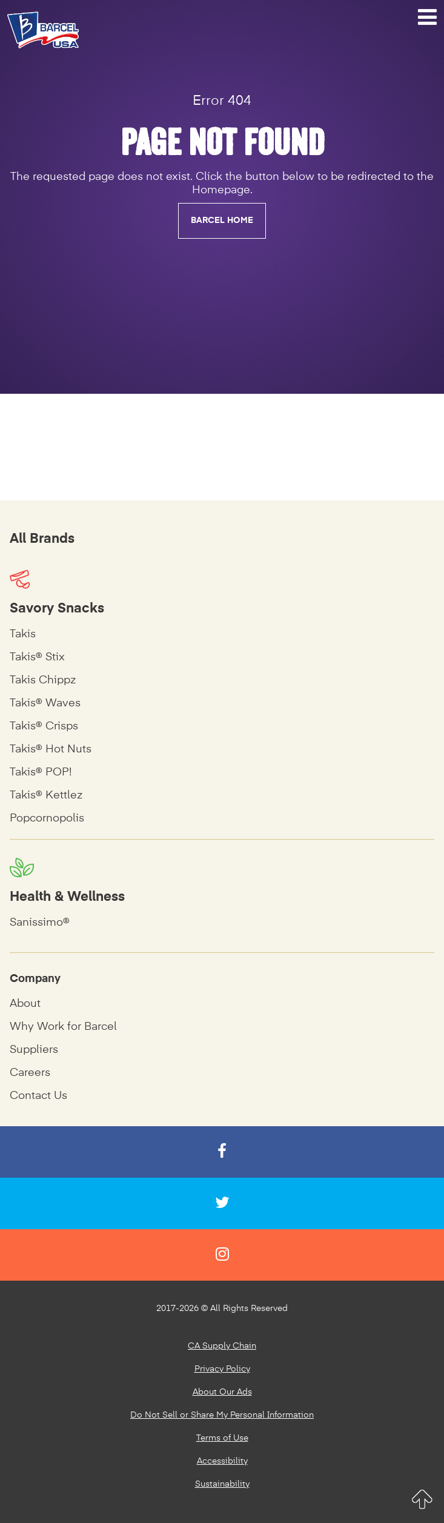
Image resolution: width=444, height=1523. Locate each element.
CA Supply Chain (222, 1346)
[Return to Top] (422, 1499)
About (25, 1003)
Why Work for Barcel (63, 1026)
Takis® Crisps (44, 726)
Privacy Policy (222, 1369)
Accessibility (222, 1461)
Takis (23, 634)
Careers (30, 1072)
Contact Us (38, 1095)
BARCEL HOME (222, 220)
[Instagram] (222, 1255)
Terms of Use (222, 1438)
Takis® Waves (45, 703)
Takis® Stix (37, 657)
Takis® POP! (40, 772)
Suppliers (34, 1049)
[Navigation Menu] (427, 17)
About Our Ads (222, 1392)
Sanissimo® (40, 922)
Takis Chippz (43, 680)
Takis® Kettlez (46, 795)
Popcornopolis (47, 818)
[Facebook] (222, 1152)
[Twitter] (222, 1203)
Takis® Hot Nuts (50, 749)
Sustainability (222, 1484)
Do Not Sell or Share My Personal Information (222, 1415)
